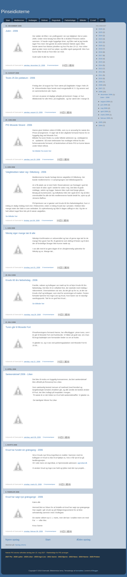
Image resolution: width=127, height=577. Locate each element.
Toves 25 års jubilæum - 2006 (20, 78)
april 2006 (105, 111)
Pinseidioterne (15, 11)
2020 (101, 45)
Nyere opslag (12, 539)
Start (8, 20)
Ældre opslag (83, 539)
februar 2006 (106, 118)
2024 (101, 36)
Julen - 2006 (12, 31)
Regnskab (56, 20)
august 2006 (105, 101)
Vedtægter (32, 20)
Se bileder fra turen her (41, 151)
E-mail (93, 20)
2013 (101, 69)
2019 (101, 49)
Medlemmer (19, 20)
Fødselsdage (70, 20)
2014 (101, 65)
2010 (101, 78)
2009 (101, 82)
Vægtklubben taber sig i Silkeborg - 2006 (26, 172)
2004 (101, 125)
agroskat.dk (82, 463)
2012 (101, 72)
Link (102, 20)
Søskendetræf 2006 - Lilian (19, 374)
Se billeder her (12, 216)
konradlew (79, 571)
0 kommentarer (53, 65)
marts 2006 (105, 115)
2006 (101, 92)
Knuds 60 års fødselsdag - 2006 (21, 280)
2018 (101, 52)
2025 (101, 32)
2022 (101, 42)
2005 (101, 122)
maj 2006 (104, 108)
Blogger (95, 571)
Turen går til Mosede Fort (18, 327)
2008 (101, 85)
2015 (101, 62)
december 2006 (107, 94)
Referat (44, 20)
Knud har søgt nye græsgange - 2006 (24, 497)
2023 (101, 39)
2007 (101, 88)
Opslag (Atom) (20, 545)
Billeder (83, 20)
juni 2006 (104, 105)
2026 (101, 29)
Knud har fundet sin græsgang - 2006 (24, 450)
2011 (101, 75)
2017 (101, 55)
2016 (101, 59)
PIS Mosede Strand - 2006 (19, 125)
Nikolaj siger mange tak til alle (20, 233)
